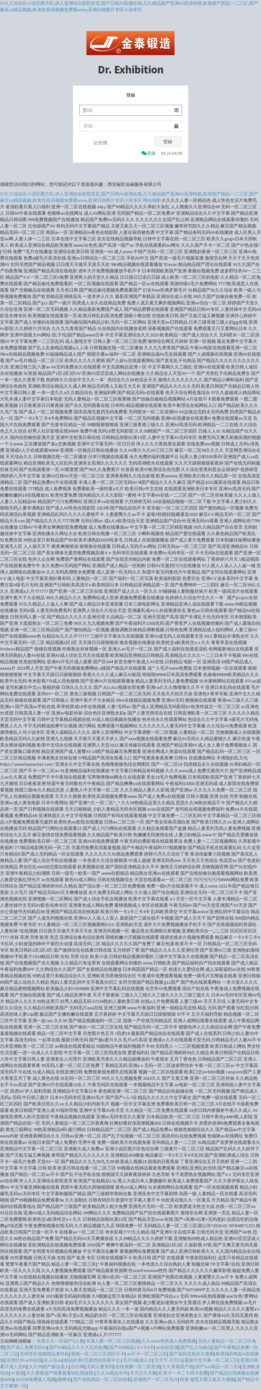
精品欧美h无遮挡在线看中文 (92, 1360)
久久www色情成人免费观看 (169, 1341)
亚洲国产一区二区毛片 (155, 1379)
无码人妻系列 (99, 1366)
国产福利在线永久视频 (191, 1354)
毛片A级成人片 (137, 1360)
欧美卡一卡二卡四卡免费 (183, 1373)
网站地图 (152, 200)
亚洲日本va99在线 (24, 1360)
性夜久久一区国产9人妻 (60, 1341)
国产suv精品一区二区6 (217, 1366)
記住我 (100, 142)
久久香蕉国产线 (177, 1366)
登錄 (167, 142)
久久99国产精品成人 (49, 1366)
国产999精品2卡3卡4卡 (131, 1347)
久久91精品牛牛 (112, 1373)
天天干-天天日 (168, 1360)
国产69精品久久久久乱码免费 (78, 1347)
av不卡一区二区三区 (147, 1354)
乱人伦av (53, 1360)
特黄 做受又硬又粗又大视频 (207, 1379)
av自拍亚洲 (167, 1347)
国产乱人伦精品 (196, 1347)
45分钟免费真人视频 (35, 1379)
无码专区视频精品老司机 (44, 1354)
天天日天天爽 (143, 1373)
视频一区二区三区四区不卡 (98, 1354)
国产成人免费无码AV (26, 1347)
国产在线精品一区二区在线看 (102, 1379)
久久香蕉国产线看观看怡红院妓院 (60, 1373)
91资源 (17, 1373)
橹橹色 (64, 1379)
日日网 (78, 1366)
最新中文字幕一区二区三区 (211, 1360)
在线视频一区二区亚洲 (137, 1366)
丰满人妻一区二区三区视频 (113, 1341)
